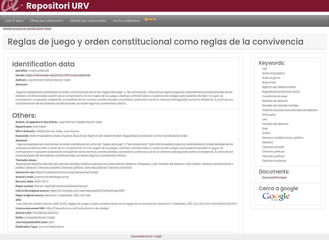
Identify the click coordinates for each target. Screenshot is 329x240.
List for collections (126, 21)
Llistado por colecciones (88, 21)
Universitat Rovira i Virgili (146, 236)
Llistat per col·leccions (46, 21)
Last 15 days (14, 21)
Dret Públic (44, 28)
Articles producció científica (20, 28)
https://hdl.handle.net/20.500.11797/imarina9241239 (58, 75)
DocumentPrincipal (274, 177)
